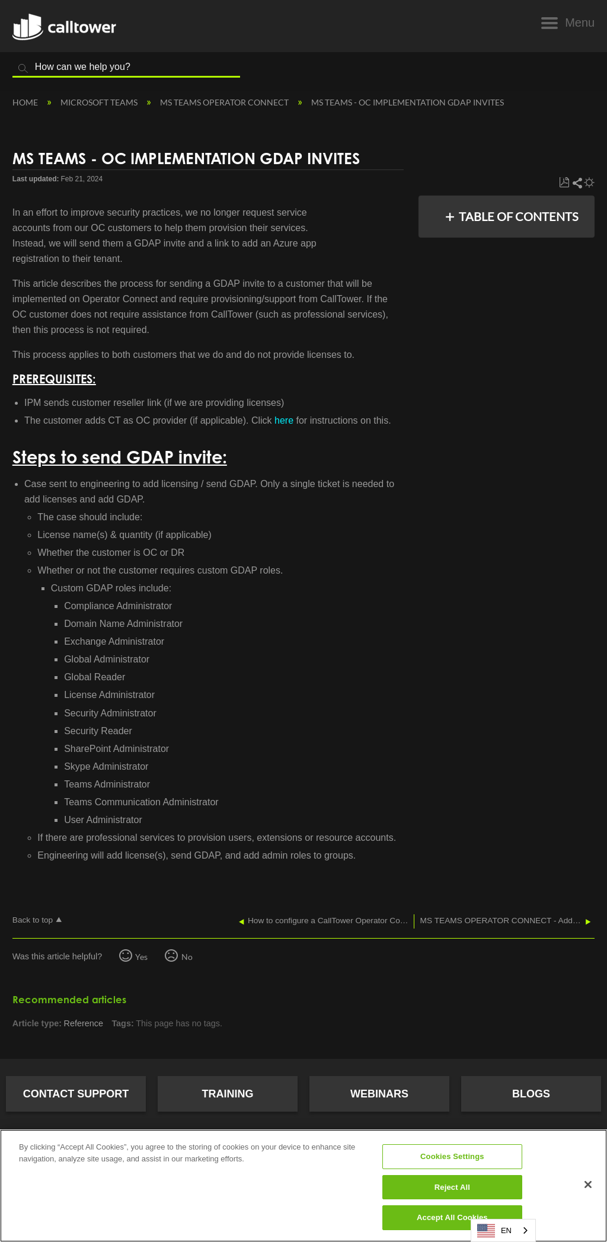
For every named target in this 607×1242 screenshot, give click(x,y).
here (283, 420)
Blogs (531, 1094)
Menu (580, 22)
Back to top (32, 920)
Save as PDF (564, 182)
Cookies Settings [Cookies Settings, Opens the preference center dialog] (452, 1156)
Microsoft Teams (99, 102)
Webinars (379, 1094)
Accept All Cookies (452, 1217)
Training (228, 1094)
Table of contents (519, 216)
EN (494, 1231)
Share (576, 182)
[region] (303, 1185)
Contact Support (76, 1094)
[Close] (588, 1184)
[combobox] (503, 1230)
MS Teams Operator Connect (225, 102)
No (187, 957)
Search (23, 69)
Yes (141, 957)
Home (26, 102)
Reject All (452, 1187)
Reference (83, 1023)
